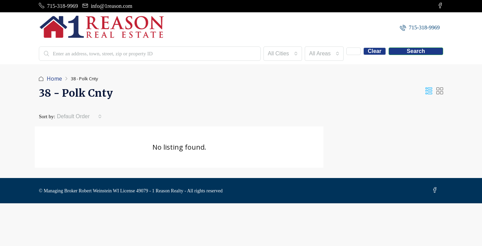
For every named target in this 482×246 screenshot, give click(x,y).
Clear (374, 51)
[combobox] (282, 53)
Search (416, 51)
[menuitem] (419, 27)
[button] (428, 91)
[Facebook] (436, 190)
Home (54, 78)
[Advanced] (353, 51)
